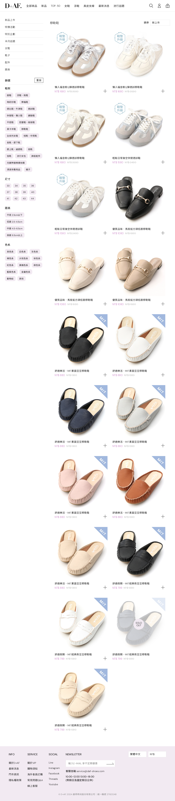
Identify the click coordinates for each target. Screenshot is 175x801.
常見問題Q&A (35, 780)
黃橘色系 (23, 265)
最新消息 (103, 6)
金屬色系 (25, 272)
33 (8, 185)
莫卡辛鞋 (11, 129)
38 (16, 192)
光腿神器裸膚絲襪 (16, 162)
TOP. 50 (55, 6)
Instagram (54, 768)
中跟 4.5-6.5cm (14, 228)
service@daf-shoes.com (91, 771)
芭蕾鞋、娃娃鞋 (27, 122)
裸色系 (10, 258)
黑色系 (10, 251)
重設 (38, 80)
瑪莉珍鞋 (11, 102)
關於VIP (31, 763)
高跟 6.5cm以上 (15, 235)
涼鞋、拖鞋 (22, 95)
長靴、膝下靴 (13, 142)
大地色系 (23, 258)
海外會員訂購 (35, 774)
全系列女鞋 (12, 135)
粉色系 (37, 258)
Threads (53, 779)
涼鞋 (76, 6)
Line (51, 762)
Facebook (54, 773)
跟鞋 (9, 95)
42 (16, 198)
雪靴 (9, 156)
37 (8, 192)
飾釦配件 (35, 156)
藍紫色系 (11, 272)
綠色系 (37, 265)
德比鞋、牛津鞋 (15, 108)
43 (24, 198)
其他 (21, 278)
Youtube (53, 784)
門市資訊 (14, 774)
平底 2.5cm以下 (14, 215)
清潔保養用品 (13, 169)
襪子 (28, 169)
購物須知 (32, 768)
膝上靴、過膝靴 (15, 149)
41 (8, 198)
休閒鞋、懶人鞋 (15, 115)
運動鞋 (31, 115)
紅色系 (10, 265)
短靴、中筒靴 (30, 135)
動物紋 (10, 278)
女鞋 (67, 6)
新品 (44, 6)
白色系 (22, 251)
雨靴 (30, 149)
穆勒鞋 (24, 129)
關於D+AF (14, 763)
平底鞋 (10, 122)
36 (32, 185)
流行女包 (21, 156)
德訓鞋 (31, 108)
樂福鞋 (24, 102)
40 (32, 192)
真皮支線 (88, 6)
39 (24, 192)
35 (24, 185)
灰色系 (34, 251)
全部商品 (31, 6)
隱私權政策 (15, 780)
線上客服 (32, 786)
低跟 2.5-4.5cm (14, 221)
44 (32, 198)
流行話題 (118, 6)
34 (16, 185)
